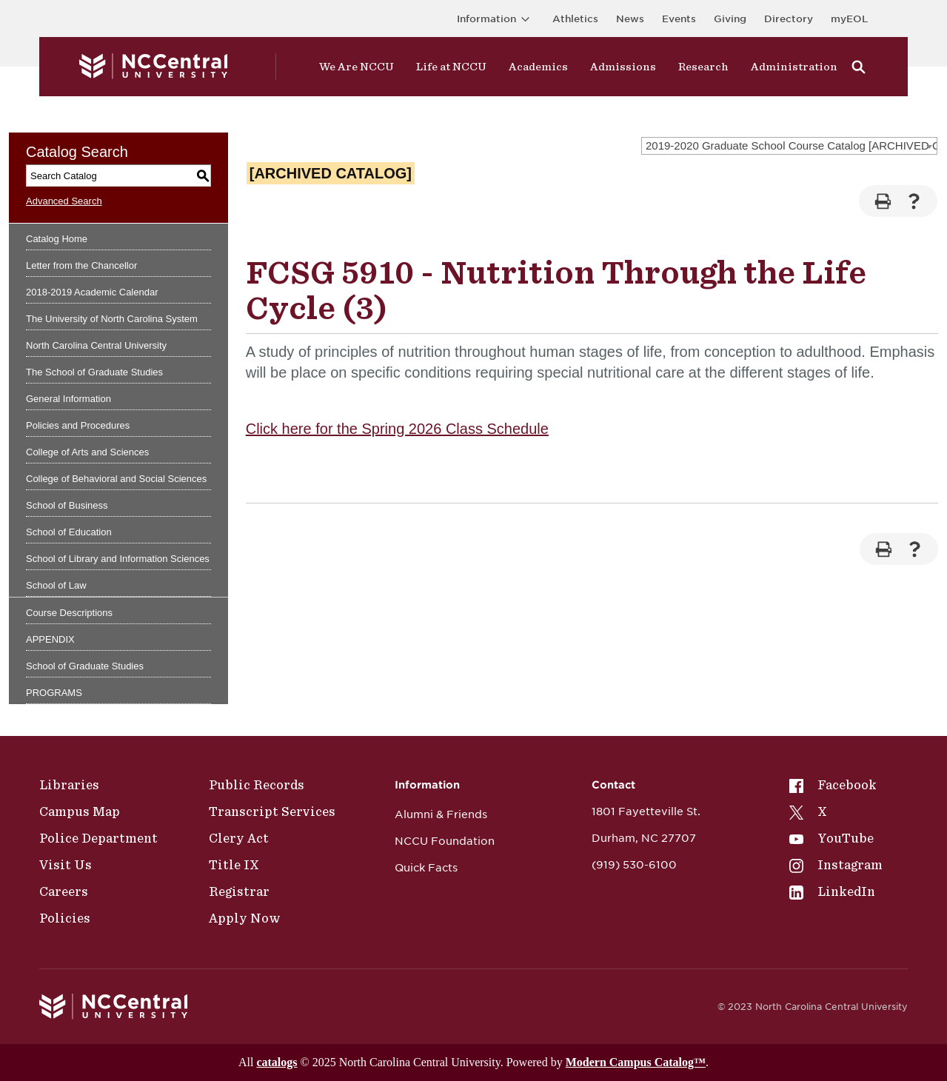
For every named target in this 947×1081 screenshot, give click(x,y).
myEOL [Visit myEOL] (849, 19)
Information (496, 19)
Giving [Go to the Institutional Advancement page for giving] (730, 19)
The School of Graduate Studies (94, 372)
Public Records (256, 784)
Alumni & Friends (441, 814)
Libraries (69, 784)
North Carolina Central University (96, 345)
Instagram (836, 864)
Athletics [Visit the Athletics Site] (575, 19)
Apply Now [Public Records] (245, 918)
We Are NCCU (356, 67)
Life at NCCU (451, 67)
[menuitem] (836, 785)
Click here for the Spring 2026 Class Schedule (397, 429)
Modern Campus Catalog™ (636, 1062)
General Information (68, 398)
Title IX (234, 864)
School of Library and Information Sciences (118, 558)
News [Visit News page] (630, 19)
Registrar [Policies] (239, 891)
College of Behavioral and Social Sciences (116, 478)
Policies (64, 918)
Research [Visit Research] (703, 67)
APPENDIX (50, 639)
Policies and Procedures (78, 425)
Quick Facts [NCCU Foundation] (426, 868)
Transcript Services (272, 811)
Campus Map (79, 811)
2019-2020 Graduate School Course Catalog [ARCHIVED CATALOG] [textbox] (791, 145)
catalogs (276, 1062)
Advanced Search (64, 201)
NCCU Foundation (445, 841)
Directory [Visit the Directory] (788, 19)
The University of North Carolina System (112, 318)
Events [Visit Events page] (679, 19)
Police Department (98, 838)
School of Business (67, 505)
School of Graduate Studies (85, 666)
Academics (538, 67)
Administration (794, 67)
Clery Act (239, 838)
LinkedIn (832, 891)
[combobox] (789, 146)
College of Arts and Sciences (87, 452)
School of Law (56, 585)
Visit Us (65, 864)
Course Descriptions (69, 612)
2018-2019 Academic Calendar (92, 292)
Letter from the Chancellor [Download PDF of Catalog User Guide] (81, 265)
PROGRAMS (54, 692)
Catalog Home (56, 238)
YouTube (831, 838)
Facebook (833, 784)
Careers (63, 891)
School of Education (69, 532)
